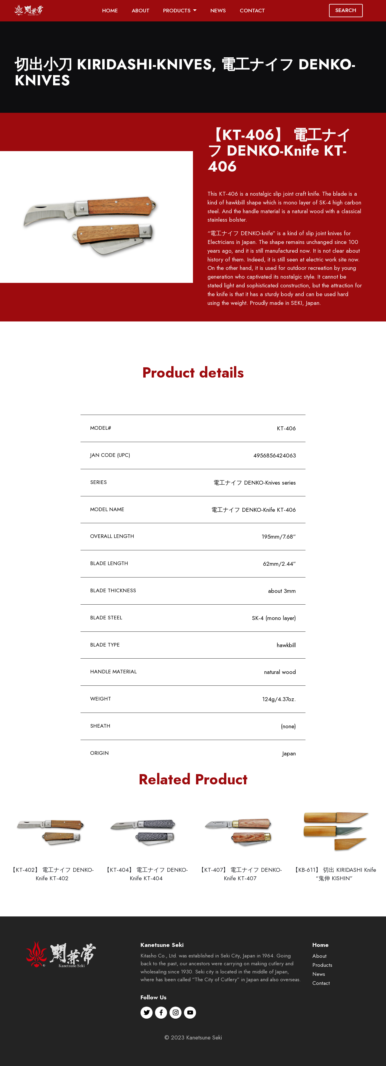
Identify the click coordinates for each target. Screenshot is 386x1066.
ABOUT (141, 10)
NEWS (218, 10)
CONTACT (252, 10)
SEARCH (345, 10)
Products (322, 984)
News (318, 993)
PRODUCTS (177, 10)
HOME (110, 10)
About (319, 975)
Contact (321, 1002)
